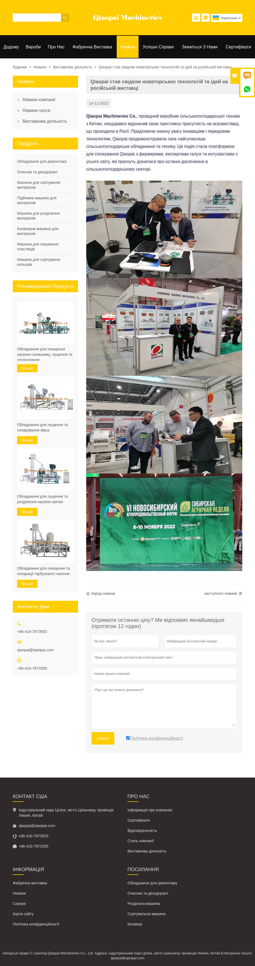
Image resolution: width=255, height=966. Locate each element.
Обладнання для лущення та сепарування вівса (42, 427)
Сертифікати (238, 47)
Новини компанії (38, 99)
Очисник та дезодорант (37, 172)
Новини (127, 47)
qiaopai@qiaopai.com (35, 650)
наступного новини (220, 593)
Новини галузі (36, 110)
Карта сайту (23, 914)
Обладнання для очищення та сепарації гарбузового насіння (43, 571)
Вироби (33, 47)
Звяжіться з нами (199, 47)
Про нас (56, 47)
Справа (19, 903)
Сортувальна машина (147, 914)
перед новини (100, 593)
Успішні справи (158, 47)
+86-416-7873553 (32, 631)
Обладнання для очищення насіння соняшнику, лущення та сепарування (44, 354)
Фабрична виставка (92, 47)
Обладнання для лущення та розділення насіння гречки (42, 499)
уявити (103, 738)
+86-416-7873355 (32, 668)
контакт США (30, 796)
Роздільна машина (144, 903)
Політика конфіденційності (36, 924)
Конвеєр (135, 924)
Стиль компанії (141, 841)
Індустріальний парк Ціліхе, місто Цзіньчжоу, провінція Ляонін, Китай (66, 813)
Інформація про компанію (150, 810)
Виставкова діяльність (72, 67)
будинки (20, 67)
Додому (11, 47)
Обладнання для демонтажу (42, 161)
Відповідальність (142, 830)
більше (27, 368)
